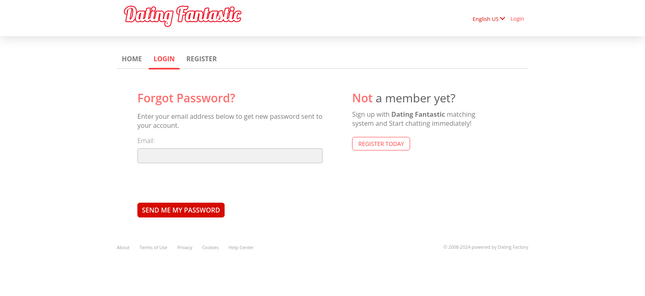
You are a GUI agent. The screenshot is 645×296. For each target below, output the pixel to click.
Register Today (381, 144)
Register (201, 58)
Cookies (210, 247)
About (123, 247)
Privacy (184, 247)
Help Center (241, 247)
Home (132, 58)
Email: (146, 140)
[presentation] (199, 182)
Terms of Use (153, 247)
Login (517, 18)
